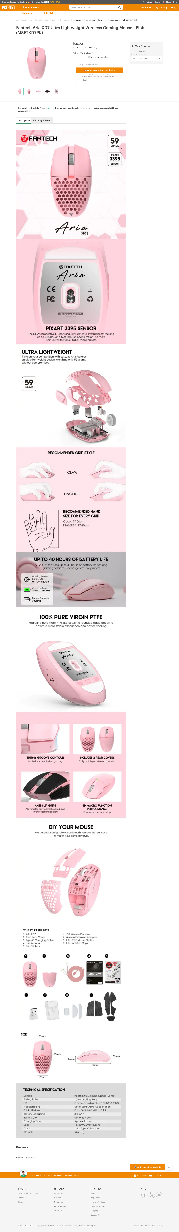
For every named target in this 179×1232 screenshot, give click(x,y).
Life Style (49, 13)
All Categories (60, 1206)
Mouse (66, 20)
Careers (21, 1198)
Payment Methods (97, 1202)
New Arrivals (59, 1202)
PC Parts (26, 20)
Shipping (94, 1211)
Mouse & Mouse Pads (53, 20)
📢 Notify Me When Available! (99, 70)
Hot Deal (57, 1198)
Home (18, 20)
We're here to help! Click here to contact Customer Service (55, 1175)
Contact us (157, 1175)
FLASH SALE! (55, 2)
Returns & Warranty (98, 1206)
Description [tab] (24, 120)
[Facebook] (145, 1198)
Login (157, 7)
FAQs (92, 1193)
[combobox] (96, 7)
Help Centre (95, 1198)
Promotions (147, 2)
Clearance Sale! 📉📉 (40, 2)
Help (175, 2)
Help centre (142, 1175)
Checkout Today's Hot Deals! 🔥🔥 (16, 2)
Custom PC (159, 2)
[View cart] (172, 7)
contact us (50, 108)
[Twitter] (152, 1198)
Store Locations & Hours (28, 1193)
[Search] (119, 7)
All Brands (58, 1211)
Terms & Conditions (108, 74)
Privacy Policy (157, 1226)
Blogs (168, 2)
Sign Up (163, 7)
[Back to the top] (169, 1167)
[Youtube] (159, 1198)
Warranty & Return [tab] (42, 120)
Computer (27, 13)
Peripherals (37, 20)
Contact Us (95, 1215)
